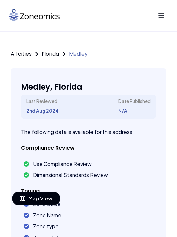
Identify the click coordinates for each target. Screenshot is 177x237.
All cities (21, 54)
